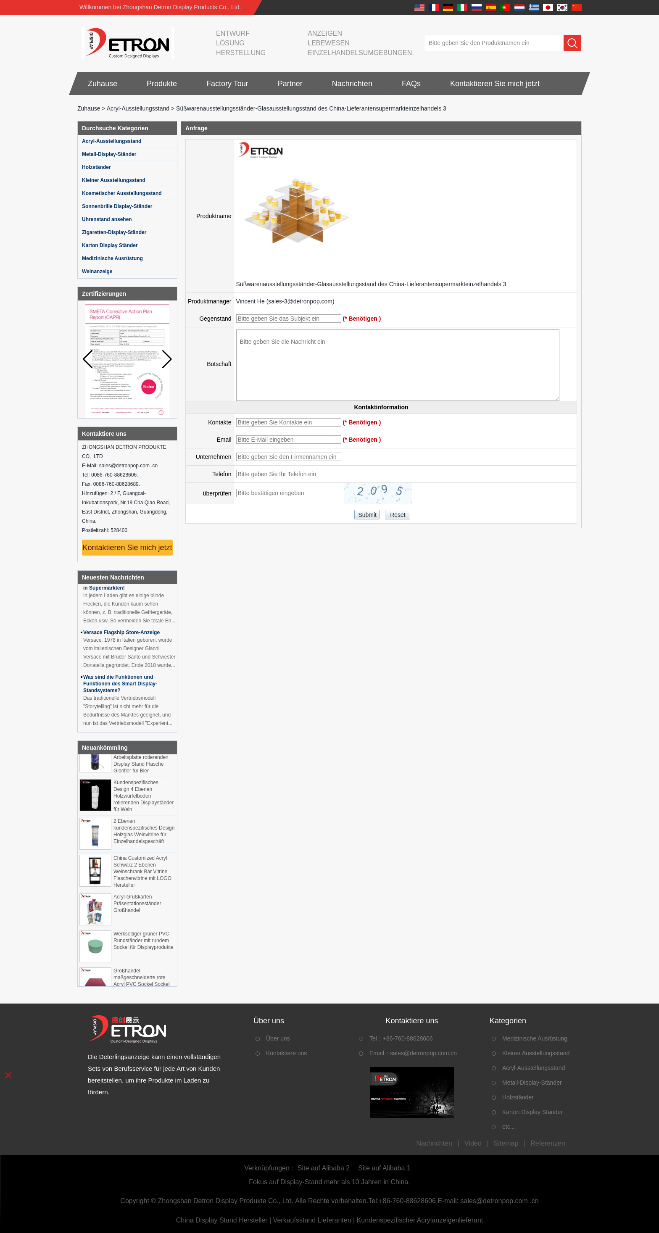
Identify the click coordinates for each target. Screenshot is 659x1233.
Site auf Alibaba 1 (384, 1168)
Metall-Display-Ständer (109, 154)
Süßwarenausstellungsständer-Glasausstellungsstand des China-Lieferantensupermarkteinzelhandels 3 (371, 284)
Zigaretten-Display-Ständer (114, 232)
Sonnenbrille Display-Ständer (117, 206)
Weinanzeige (97, 271)
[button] (167, 359)
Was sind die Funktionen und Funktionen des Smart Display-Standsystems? (120, 686)
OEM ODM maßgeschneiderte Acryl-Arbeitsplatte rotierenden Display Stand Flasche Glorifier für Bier (141, 759)
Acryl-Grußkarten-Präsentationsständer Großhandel (137, 905)
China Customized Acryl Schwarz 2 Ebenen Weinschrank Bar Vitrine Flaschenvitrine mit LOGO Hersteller (142, 873)
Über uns (278, 1038)
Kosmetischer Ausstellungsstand (122, 193)
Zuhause (102, 83)
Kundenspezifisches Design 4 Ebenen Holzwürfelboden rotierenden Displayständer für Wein (143, 798)
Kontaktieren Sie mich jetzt (495, 83)
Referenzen (547, 1143)
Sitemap (506, 1143)
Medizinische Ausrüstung (112, 258)
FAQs (411, 83)
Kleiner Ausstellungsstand (113, 180)
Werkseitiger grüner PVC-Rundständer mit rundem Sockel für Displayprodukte (143, 942)
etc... (508, 1126)
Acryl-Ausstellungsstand (138, 108)
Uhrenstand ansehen (107, 219)
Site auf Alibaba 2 (324, 1168)
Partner (290, 83)
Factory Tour (227, 83)
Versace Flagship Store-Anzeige (121, 635)
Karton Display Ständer (110, 245)
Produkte (162, 83)
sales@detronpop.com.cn (423, 1053)
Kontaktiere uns (286, 1053)
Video (473, 1143)
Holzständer (96, 167)
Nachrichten (352, 83)
